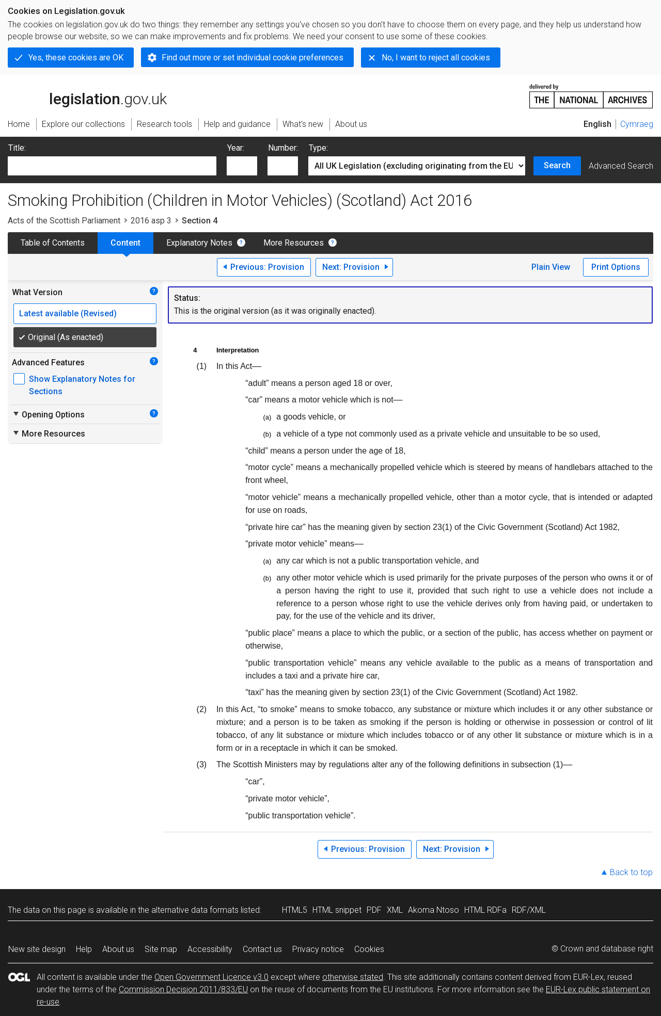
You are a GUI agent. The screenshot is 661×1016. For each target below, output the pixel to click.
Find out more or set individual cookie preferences (252, 57)
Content (125, 243)
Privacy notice (318, 949)
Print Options (615, 267)
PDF (374, 910)
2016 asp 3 (151, 220)
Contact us (262, 949)
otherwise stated (352, 977)
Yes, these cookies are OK (75, 57)
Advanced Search (621, 166)
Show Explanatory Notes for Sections (82, 385)
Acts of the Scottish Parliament (64, 220)
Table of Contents (53, 243)
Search (557, 165)
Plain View (550, 267)
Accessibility (209, 949)
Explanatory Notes (199, 243)
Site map (161, 949)
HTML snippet (336, 910)
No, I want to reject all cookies (436, 57)
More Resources (293, 243)
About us (118, 949)
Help (84, 949)
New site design (37, 949)
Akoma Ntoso (433, 910)
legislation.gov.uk (87, 95)
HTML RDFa (485, 910)
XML (395, 910)
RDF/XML (529, 910)
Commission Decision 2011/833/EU (183, 989)
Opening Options (48, 414)
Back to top (631, 872)
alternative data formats (195, 910)
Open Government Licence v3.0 (211, 977)
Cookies (369, 949)
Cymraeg (636, 124)
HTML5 (294, 910)
